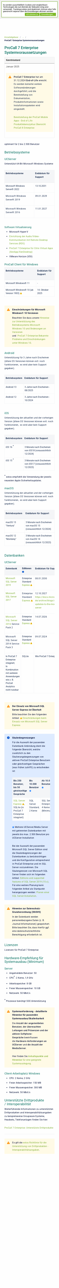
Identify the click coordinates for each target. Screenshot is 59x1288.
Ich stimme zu (32, 14)
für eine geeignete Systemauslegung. (30, 1060)
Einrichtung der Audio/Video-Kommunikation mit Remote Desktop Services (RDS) (28, 240)
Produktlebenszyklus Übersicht (30, 124)
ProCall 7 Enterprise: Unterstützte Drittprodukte (28, 1127)
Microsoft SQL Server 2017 (11, 596)
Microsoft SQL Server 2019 (11, 581)
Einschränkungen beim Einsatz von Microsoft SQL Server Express (29, 722)
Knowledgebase (11, 37)
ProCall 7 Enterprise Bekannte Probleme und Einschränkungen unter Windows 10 (30, 339)
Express (26, 585)
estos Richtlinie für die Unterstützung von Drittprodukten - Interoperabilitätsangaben (30, 1146)
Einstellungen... (48, 14)
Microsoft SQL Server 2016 (11, 620)
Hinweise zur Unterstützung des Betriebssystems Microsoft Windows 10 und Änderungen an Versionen (30, 325)
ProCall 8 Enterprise (24, 127)
